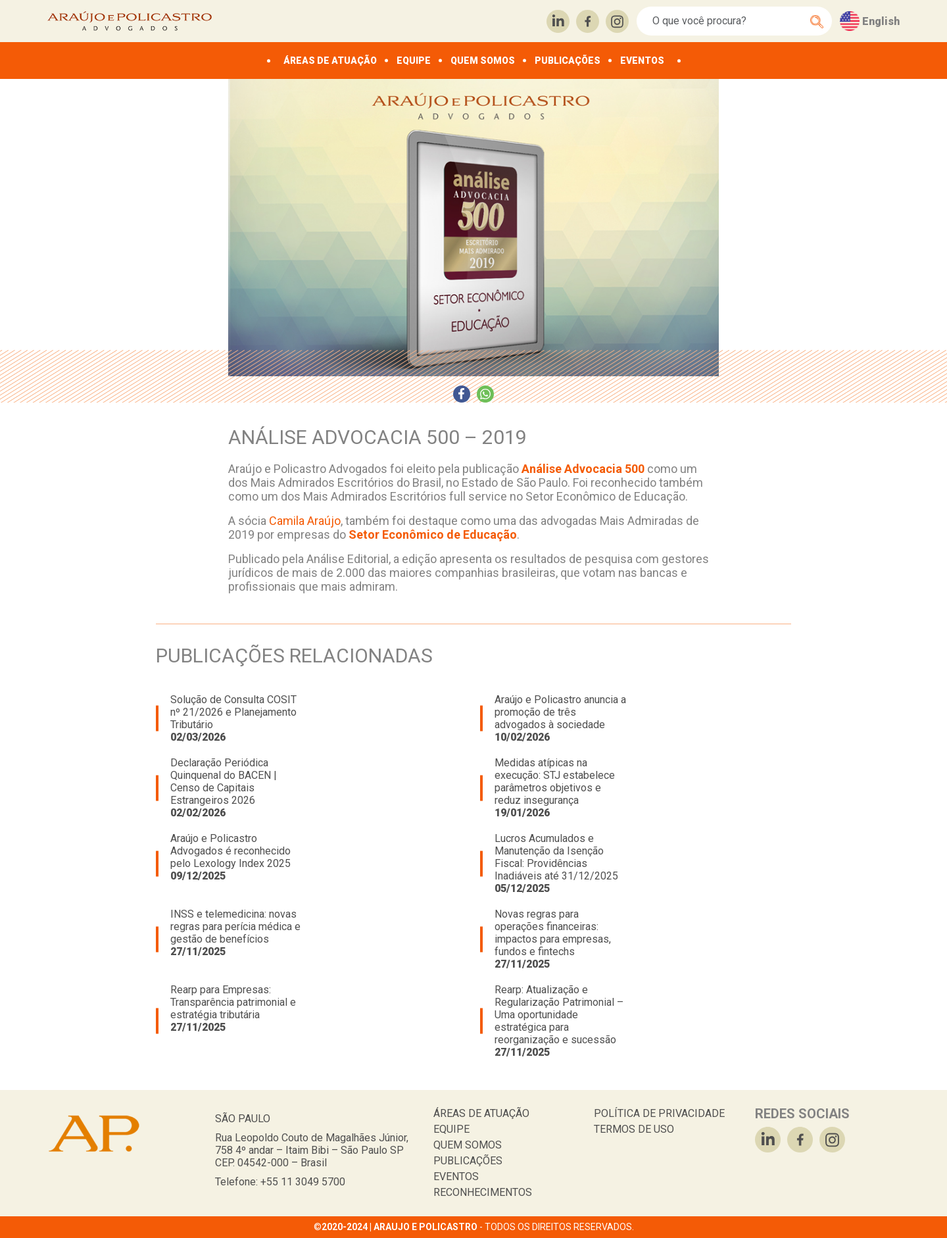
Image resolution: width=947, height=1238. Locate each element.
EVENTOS (642, 60)
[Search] (727, 21)
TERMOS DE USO (634, 1129)
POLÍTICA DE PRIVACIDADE (659, 1113)
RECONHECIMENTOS (482, 1192)
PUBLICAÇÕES (567, 60)
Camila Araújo (305, 521)
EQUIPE (414, 60)
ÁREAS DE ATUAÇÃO (330, 60)
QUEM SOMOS (482, 60)
